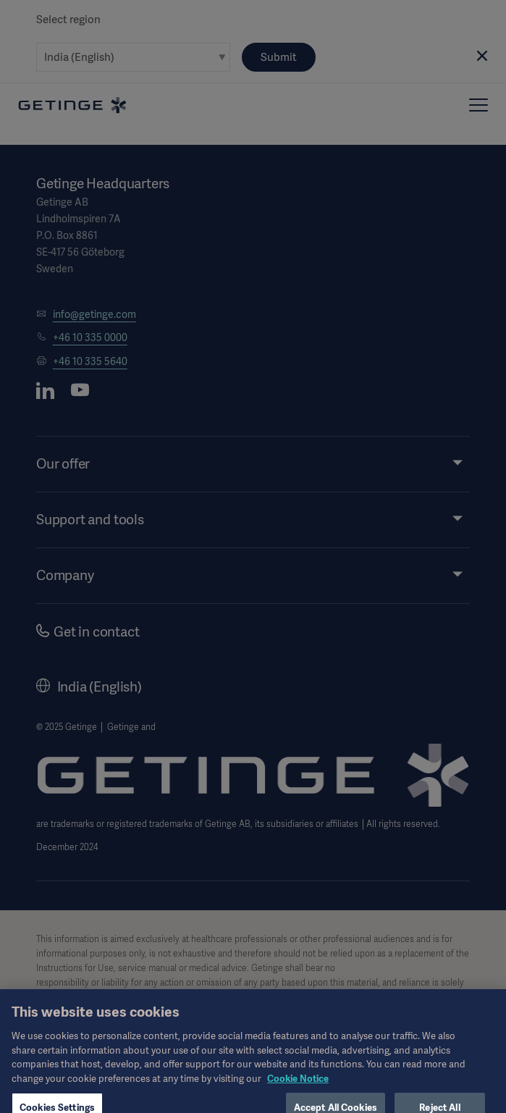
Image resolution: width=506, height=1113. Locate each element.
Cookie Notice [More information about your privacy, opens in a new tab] (298, 1086)
